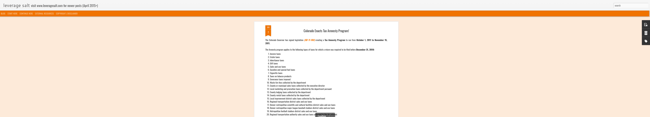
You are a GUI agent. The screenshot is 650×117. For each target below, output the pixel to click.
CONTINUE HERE (26, 13)
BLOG (3, 13)
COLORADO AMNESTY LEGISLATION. (304, 23)
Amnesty (312, 32)
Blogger (341, 115)
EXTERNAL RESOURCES (44, 13)
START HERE (12, 13)
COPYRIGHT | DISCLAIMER (67, 13)
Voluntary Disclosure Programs (337, 32)
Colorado (320, 32)
